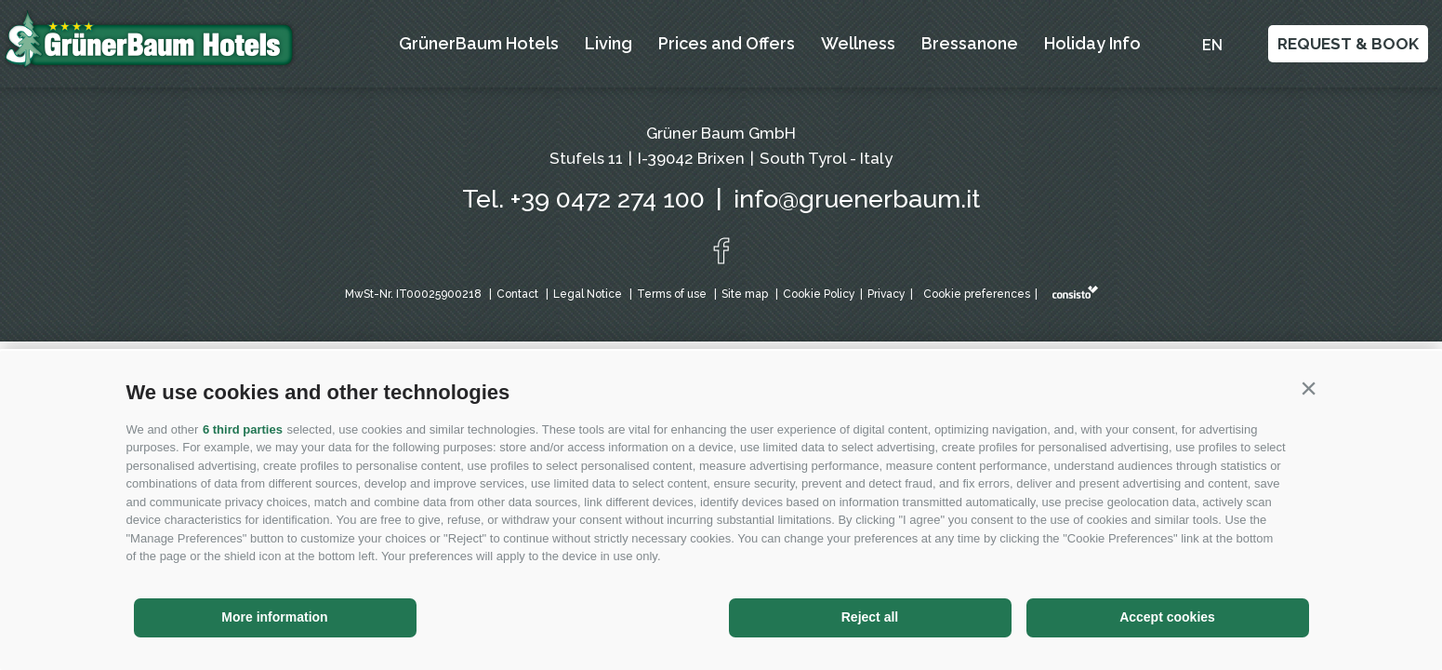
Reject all (869, 617)
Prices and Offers (726, 43)
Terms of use (672, 294)
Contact (517, 294)
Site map (744, 294)
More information (274, 617)
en (1212, 45)
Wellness (858, 43)
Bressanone (969, 43)
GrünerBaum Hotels (479, 43)
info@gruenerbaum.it (857, 198)
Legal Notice (587, 294)
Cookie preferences (976, 294)
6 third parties (243, 429)
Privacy (886, 294)
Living (608, 43)
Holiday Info (1092, 43)
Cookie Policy (819, 294)
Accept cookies (1167, 617)
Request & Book (1348, 43)
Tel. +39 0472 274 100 (583, 198)
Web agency (1075, 292)
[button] (1309, 388)
